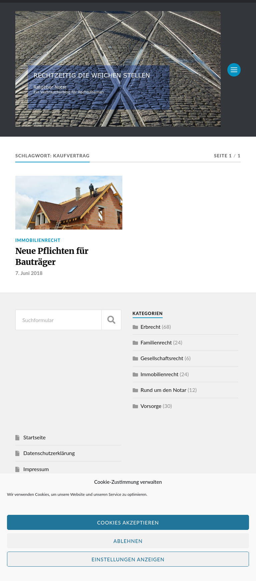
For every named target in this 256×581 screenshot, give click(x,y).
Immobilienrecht (37, 240)
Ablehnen (127, 541)
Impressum (36, 470)
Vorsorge (151, 407)
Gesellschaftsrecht (162, 359)
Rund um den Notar (163, 391)
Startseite (34, 438)
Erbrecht (151, 327)
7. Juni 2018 (29, 274)
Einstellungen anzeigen (128, 559)
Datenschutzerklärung (49, 454)
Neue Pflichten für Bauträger (53, 257)
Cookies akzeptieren (128, 523)
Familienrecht (156, 343)
